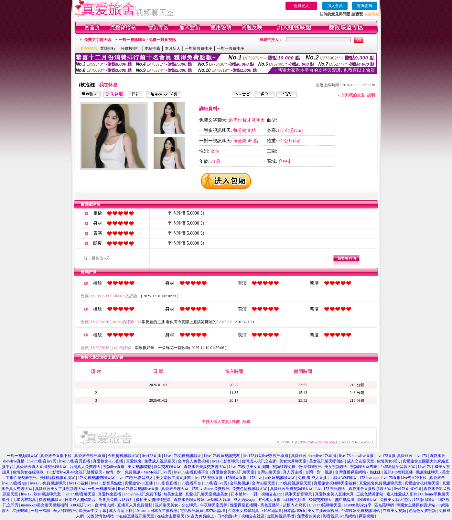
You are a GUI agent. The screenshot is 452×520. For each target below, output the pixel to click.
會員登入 (301, 6)
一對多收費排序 (198, 48)
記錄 (246, 421)
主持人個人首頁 (215, 421)
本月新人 (172, 48)
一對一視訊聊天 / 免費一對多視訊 (147, 39)
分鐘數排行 (130, 48)
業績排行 (108, 48)
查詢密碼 (364, 6)
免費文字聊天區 (97, 39)
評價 (236, 421)
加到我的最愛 (353, 95)
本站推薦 (152, 48)
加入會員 (335, 6)
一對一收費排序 (230, 48)
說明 (371, 95)
